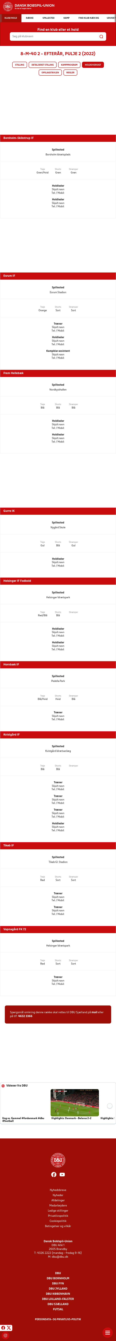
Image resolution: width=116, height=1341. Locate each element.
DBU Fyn (58, 1283)
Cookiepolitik (58, 1221)
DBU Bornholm (58, 1278)
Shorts (58, 169)
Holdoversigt (93, 65)
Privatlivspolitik (58, 1216)
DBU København (58, 1294)
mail (94, 1012)
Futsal (58, 1309)
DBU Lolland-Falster (58, 1299)
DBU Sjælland (58, 1304)
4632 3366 (25, 1016)
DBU (58, 1273)
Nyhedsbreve (58, 1190)
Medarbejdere (58, 1205)
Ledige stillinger (58, 1210)
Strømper (73, 169)
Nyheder (58, 1195)
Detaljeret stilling (43, 65)
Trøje (42, 169)
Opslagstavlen (50, 73)
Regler (70, 73)
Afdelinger (58, 1200)
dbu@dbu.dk (60, 1257)
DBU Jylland (58, 1288)
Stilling (19, 65)
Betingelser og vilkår (58, 1226)
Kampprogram (69, 65)
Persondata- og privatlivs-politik (58, 1319)
